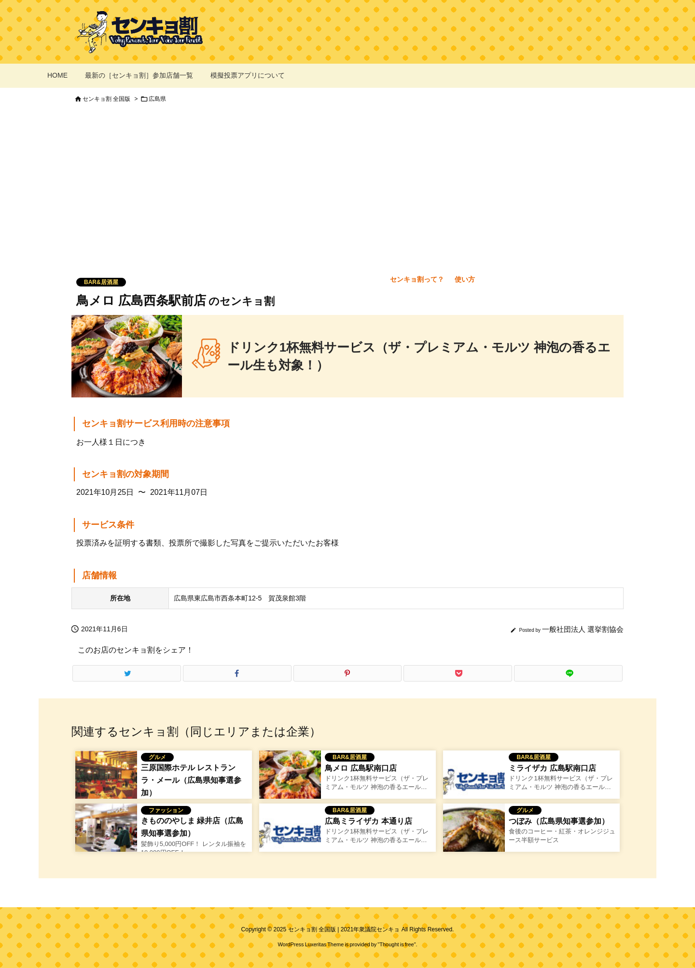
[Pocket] (457, 673)
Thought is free (396, 944)
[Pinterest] (347, 673)
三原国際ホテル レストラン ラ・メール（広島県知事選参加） (191, 779)
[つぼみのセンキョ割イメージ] (474, 834)
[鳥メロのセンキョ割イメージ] (290, 781)
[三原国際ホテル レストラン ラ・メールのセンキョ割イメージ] (106, 781)
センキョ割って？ (417, 279)
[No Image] (474, 781)
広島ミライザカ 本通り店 (368, 821)
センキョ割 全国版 (106, 98)
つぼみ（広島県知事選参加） (559, 821)
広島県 (157, 98)
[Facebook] (237, 673)
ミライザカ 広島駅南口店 (552, 768)
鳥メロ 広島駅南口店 (360, 768)
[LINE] (568, 673)
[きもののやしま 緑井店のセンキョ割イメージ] (106, 834)
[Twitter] (126, 673)
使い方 (465, 279)
